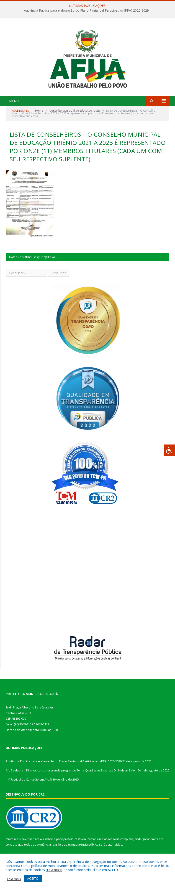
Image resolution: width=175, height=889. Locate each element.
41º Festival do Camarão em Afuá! (29, 779)
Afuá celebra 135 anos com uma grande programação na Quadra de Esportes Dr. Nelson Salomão (73, 770)
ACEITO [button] (33, 878)
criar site (33, 839)
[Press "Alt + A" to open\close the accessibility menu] (169, 450)
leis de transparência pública (78, 844)
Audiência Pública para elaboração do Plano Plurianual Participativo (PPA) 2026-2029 (86, 10)
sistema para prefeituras (61, 839)
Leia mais (54, 869)
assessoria (112, 839)
